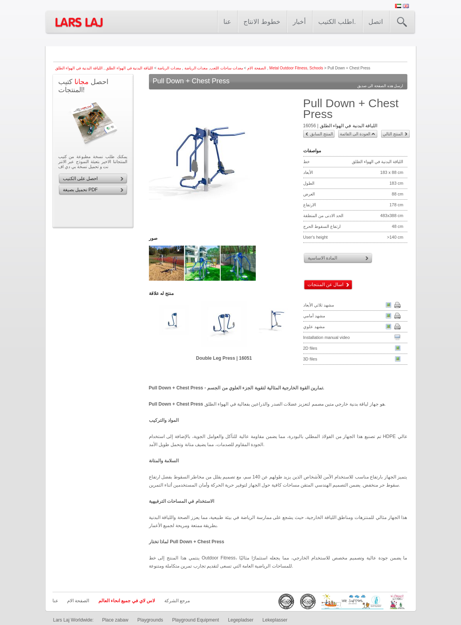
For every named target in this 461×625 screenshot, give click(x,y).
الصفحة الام (256, 68)
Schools (316, 68)
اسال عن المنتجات (325, 284)
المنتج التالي (393, 133)
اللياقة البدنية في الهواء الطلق (129, 68)
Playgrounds (150, 620)
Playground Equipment (195, 620)
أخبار (299, 21)
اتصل (375, 21)
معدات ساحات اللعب (226, 68)
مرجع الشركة (177, 600)
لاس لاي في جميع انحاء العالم (126, 600)
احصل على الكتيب (80, 178)
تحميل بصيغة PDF (80, 189)
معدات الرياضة (195, 68)
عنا (227, 21)
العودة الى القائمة (355, 133)
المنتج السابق (321, 133)
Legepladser (240, 620)
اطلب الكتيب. (337, 21)
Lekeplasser (274, 620)
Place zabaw (115, 620)
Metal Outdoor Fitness (288, 68)
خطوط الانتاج (261, 21)
